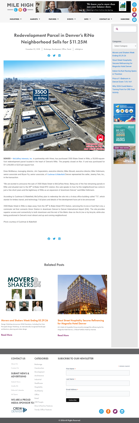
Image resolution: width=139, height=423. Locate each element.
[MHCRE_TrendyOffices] (124, 155)
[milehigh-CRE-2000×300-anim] (83, 7)
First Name (71, 369)
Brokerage (46, 49)
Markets (35, 19)
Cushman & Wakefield (56, 174)
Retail (37, 398)
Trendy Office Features (43, 409)
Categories (116, 41)
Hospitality (39, 387)
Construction (39, 368)
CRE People (39, 402)
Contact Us (105, 19)
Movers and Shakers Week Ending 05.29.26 (24, 320)
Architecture (39, 375)
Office (64, 49)
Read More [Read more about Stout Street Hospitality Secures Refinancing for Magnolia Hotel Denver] (63, 335)
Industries (15, 19)
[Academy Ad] (124, 113)
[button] (49, 55)
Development (56, 49)
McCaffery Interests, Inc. (23, 158)
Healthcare (39, 383)
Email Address (72, 389)
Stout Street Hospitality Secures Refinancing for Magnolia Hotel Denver (81, 322)
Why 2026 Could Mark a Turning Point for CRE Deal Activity (123, 89)
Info (87, 19)
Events (71, 19)
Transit (70, 49)
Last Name (71, 379)
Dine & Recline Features (44, 406)
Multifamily (39, 390)
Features (54, 19)
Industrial (38, 379)
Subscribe (125, 19)
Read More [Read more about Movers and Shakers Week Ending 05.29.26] (6, 334)
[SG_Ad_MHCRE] (124, 134)
